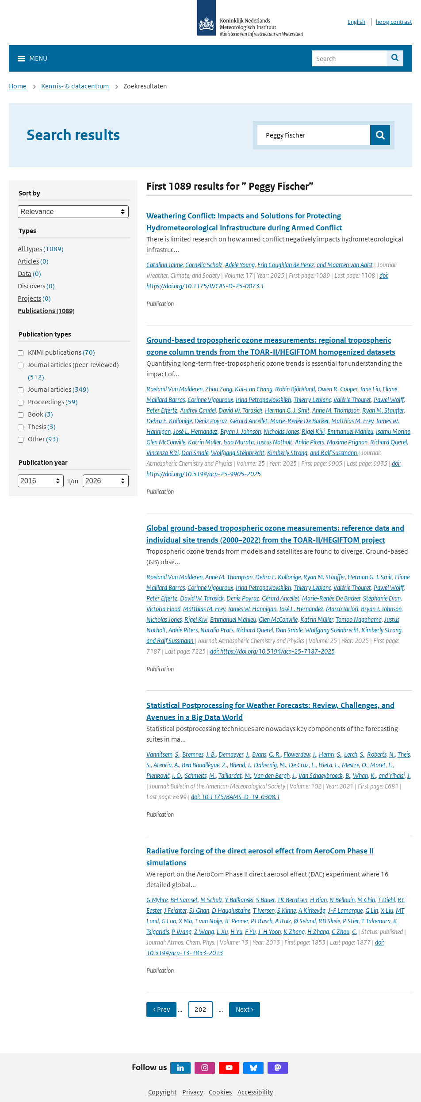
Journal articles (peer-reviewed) (73, 370)
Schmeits (196, 775)
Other (43, 439)
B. (347, 775)
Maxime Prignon (347, 442)
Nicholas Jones (281, 431)
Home (18, 86)
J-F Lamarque (345, 910)
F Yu (250, 931)
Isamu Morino (393, 431)
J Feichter (175, 910)
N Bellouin (342, 899)
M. (282, 765)
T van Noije (208, 921)
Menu (38, 58)
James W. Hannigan (252, 609)
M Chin (366, 899)
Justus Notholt (274, 442)
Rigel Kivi (313, 431)
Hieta (325, 765)
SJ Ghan (199, 910)
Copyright (162, 1092)
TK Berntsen (292, 899)
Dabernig (265, 765)
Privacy (192, 1092)
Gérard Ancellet (249, 421)
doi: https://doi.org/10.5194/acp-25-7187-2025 (272, 651)
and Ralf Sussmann (334, 452)
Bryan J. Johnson (240, 431)
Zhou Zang (218, 389)
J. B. (211, 754)
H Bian (318, 899)
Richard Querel (388, 442)
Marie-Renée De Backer (299, 421)
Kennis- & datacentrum (75, 86)
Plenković (157, 775)
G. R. (275, 754)
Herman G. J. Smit (287, 410)
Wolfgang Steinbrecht (237, 452)
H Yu (236, 931)
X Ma (185, 921)
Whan (360, 775)
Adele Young (240, 264)
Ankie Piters (309, 442)
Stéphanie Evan (382, 598)
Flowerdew (296, 754)
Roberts (377, 754)
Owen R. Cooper (337, 389)
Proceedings (53, 402)
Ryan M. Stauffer (383, 410)
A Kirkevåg (312, 910)
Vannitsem (159, 754)
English (356, 22)
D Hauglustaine (231, 910)
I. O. (177, 775)
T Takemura (375, 921)
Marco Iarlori (342, 609)
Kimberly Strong (287, 452)
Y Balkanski (239, 899)
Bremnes (192, 754)
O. (364, 765)
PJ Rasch (261, 921)
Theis (404, 754)
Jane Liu (370, 389)
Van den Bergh (272, 775)
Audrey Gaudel (198, 410)
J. (247, 754)
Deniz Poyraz (211, 421)
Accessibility (255, 1092)
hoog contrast (394, 22)
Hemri (326, 754)
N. (392, 754)
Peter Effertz (161, 410)
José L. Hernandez (195, 431)
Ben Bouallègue (200, 765)
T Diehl (386, 899)
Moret (378, 765)
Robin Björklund (295, 389)
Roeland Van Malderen (174, 389)
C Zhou (340, 931)
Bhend (237, 765)
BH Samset (184, 899)
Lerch (350, 754)
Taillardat (230, 775)
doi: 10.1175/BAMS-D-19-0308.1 (235, 796)
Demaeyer (230, 754)
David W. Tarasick (240, 410)
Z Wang (204, 931)
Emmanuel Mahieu (350, 431)
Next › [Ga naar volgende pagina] (244, 1009)
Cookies (220, 1092)
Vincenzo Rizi (162, 452)
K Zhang (294, 931)
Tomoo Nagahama (359, 619)
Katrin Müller (204, 442)
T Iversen (264, 910)
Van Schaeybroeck (321, 775)
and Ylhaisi (392, 775)
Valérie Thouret (352, 399)
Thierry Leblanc (312, 399)
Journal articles (58, 389)
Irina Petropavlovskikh (263, 399)
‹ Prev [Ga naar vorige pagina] (161, 1009)
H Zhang (318, 931)
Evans (259, 754)
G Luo (168, 921)
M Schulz (211, 899)
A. (176, 765)
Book (40, 414)
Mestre (350, 765)
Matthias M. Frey (352, 421)
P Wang (181, 931)
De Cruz (299, 765)
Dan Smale (194, 452)
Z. (224, 765)
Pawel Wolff (389, 399)
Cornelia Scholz (203, 264)
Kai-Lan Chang (253, 389)
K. (373, 775)
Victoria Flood (163, 609)
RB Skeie (329, 921)
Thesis (42, 426)
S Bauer (265, 899)
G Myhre (157, 899)
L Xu (222, 931)
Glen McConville (165, 442)
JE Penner (236, 921)
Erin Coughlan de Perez (285, 264)
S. (177, 754)
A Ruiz (283, 921)
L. (313, 765)
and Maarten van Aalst (345, 264)
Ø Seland (305, 921)
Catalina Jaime (164, 264)
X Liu (387, 910)
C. (354, 931)
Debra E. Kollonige (169, 421)
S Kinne (286, 910)
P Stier (351, 921)
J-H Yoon (269, 931)
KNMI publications (61, 352)
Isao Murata (238, 442)
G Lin (371, 910)
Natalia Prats (216, 630)
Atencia (162, 765)
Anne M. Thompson (336, 410)
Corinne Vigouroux (210, 399)
